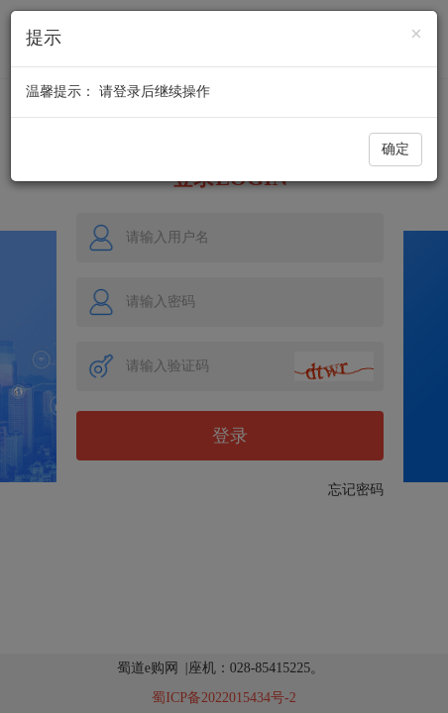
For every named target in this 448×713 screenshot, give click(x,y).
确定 (395, 149)
